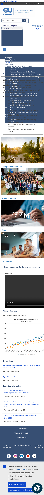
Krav (4, 230)
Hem (8, 63)
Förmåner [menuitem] (13, 69)
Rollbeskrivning (9, 198)
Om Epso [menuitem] (8, 58)
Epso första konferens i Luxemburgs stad (17, 377)
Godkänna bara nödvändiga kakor (22, 490)
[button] (37, 28)
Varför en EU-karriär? (21, 433)
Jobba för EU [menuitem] (10, 60)
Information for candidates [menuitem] (15, 107)
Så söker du (7, 262)
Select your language (9, 26)
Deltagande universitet (12, 167)
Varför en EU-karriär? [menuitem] (17, 62)
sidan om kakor (21, 469)
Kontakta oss (22, 437)
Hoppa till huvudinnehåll (8, 1)
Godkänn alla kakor (16, 485)
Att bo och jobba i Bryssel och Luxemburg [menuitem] (24, 77)
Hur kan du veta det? (34, 4)
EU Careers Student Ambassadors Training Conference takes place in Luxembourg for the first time (22, 404)
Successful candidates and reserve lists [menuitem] (24, 112)
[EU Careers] (22, 12)
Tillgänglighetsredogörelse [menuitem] (22, 445)
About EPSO (21, 428)
